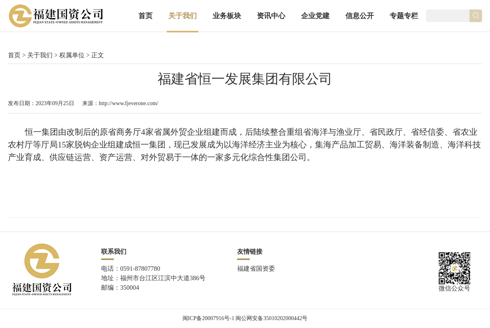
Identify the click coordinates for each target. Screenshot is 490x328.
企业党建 (315, 16)
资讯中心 (271, 16)
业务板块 (227, 16)
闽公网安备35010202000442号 (271, 318)
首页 (145, 16)
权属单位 (72, 55)
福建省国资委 (256, 268)
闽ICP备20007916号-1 (208, 318)
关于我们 (182, 16)
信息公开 (359, 16)
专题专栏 (404, 16)
